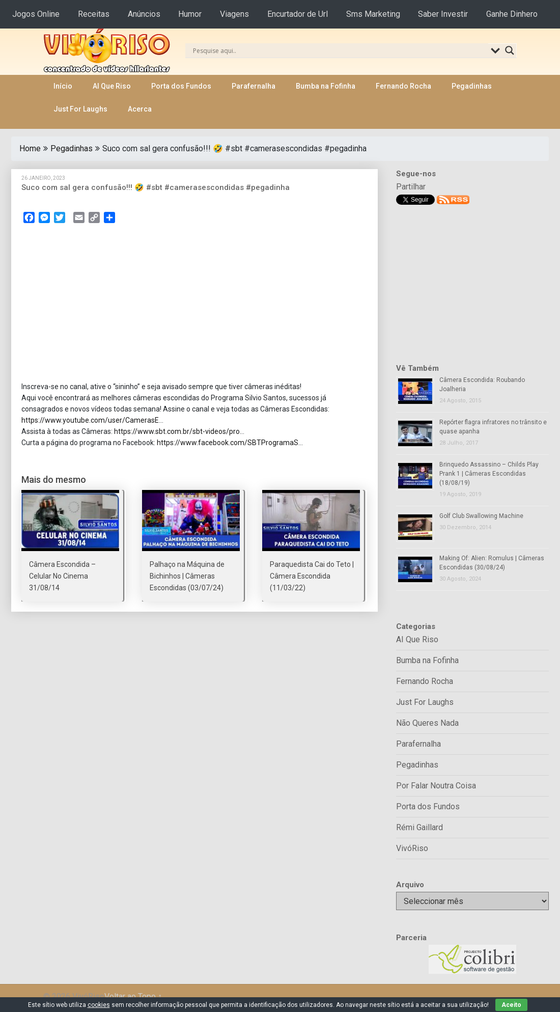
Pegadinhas (472, 86)
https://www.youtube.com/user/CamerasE (90, 420)
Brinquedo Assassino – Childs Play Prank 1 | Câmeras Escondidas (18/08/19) (489, 473)
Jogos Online (36, 14)
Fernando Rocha (403, 86)
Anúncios (144, 14)
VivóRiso (412, 848)
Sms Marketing (373, 14)
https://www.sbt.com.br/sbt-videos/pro (177, 431)
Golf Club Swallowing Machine (481, 515)
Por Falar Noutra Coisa (436, 785)
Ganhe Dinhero (512, 14)
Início (62, 86)
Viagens (234, 14)
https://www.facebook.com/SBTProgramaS (227, 443)
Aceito (511, 1004)
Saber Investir (443, 14)
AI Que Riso (112, 86)
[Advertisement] (194, 305)
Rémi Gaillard (419, 827)
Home (30, 148)
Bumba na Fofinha (325, 86)
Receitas (93, 14)
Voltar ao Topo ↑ (133, 996)
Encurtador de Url (297, 14)
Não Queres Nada (427, 723)
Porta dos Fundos (181, 86)
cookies (99, 1004)
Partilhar (411, 187)
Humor (190, 14)
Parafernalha (253, 86)
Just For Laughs (80, 109)
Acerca (140, 109)
